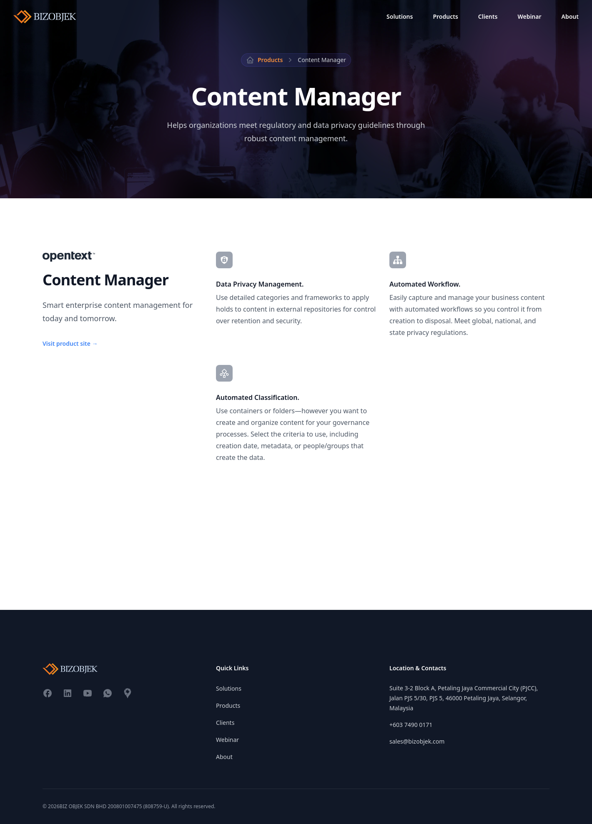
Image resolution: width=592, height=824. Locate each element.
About (570, 16)
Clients (488, 16)
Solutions (399, 16)
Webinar (529, 16)
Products (445, 16)
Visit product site (70, 343)
